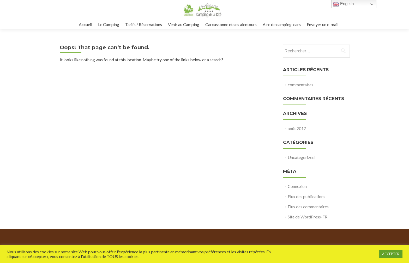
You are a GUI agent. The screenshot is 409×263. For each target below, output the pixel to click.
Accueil (85, 24)
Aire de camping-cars (282, 24)
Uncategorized (301, 157)
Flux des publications (306, 196)
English (343, 4)
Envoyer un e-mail (322, 24)
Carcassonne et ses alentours (231, 24)
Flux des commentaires (308, 206)
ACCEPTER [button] (390, 254)
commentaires (300, 84)
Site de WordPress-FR (307, 216)
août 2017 (297, 128)
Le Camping (108, 24)
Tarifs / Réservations (143, 24)
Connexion (297, 186)
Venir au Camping (183, 24)
